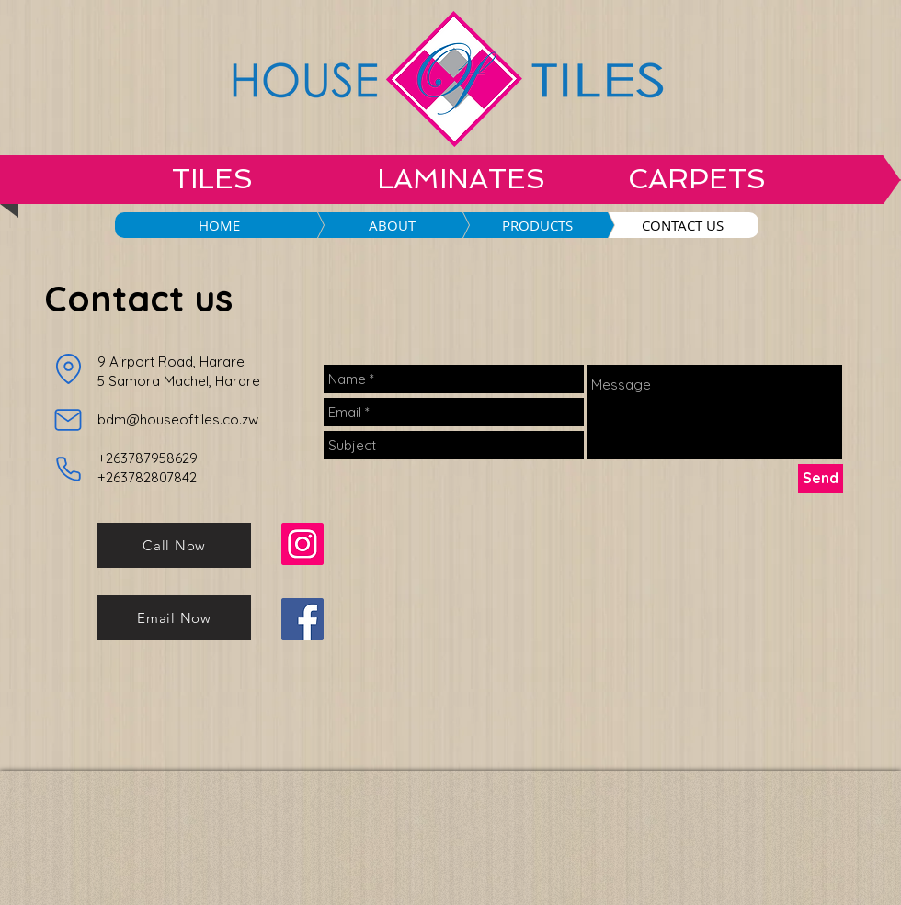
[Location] (68, 369)
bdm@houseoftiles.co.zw (177, 419)
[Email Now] (174, 617)
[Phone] (68, 469)
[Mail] (68, 420)
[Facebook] (302, 619)
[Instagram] (302, 544)
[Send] (820, 478)
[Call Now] (174, 545)
